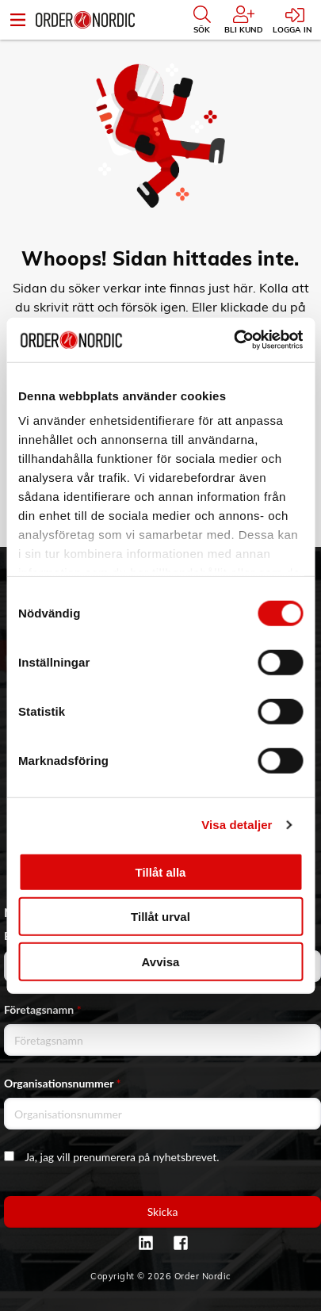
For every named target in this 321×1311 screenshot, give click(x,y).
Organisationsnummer (62, 1083)
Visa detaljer (236, 824)
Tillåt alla (161, 871)
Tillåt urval (160, 916)
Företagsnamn (43, 1009)
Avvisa (161, 961)
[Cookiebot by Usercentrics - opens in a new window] (233, 340)
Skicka (162, 1211)
